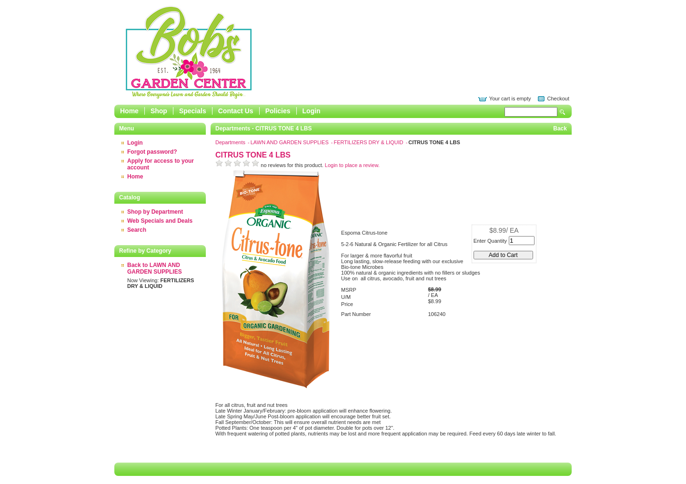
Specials (192, 111)
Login (312, 111)
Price (347, 304)
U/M (346, 297)
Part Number (356, 314)
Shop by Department (155, 211)
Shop (159, 111)
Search (562, 112)
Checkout (558, 98)
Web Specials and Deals (159, 220)
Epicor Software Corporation (188, 52)
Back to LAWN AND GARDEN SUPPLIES (154, 268)
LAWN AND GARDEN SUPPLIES (290, 142)
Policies (278, 111)
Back (560, 128)
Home (129, 111)
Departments (231, 142)
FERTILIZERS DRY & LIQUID (368, 142)
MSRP (348, 290)
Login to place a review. (352, 165)
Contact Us (235, 111)
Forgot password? (152, 151)
